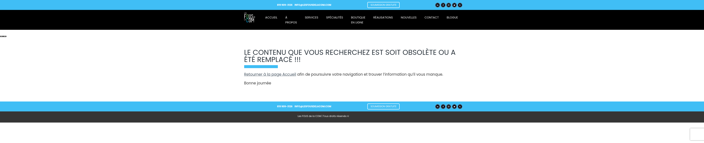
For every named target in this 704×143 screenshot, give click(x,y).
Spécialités (334, 17)
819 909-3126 (285, 5)
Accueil (271, 17)
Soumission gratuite (383, 5)
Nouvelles (409, 17)
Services (311, 17)
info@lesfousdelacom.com (312, 5)
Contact (432, 17)
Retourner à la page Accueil (270, 74)
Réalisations (383, 17)
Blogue (452, 17)
